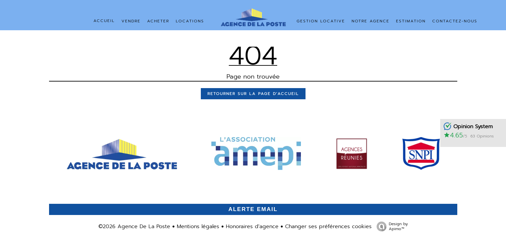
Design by (390, 226)
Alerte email (253, 209)
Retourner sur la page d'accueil (253, 94)
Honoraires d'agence (252, 226)
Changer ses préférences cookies (328, 226)
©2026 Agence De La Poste (134, 226)
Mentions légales (198, 226)
